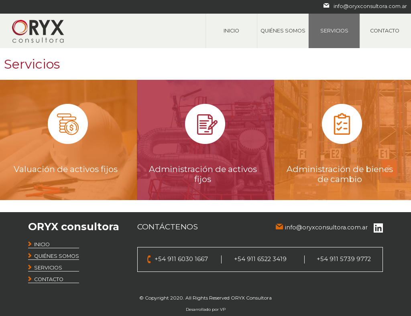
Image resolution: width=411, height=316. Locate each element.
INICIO (42, 244)
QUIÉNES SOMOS (56, 256)
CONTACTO (48, 279)
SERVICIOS (48, 268)
